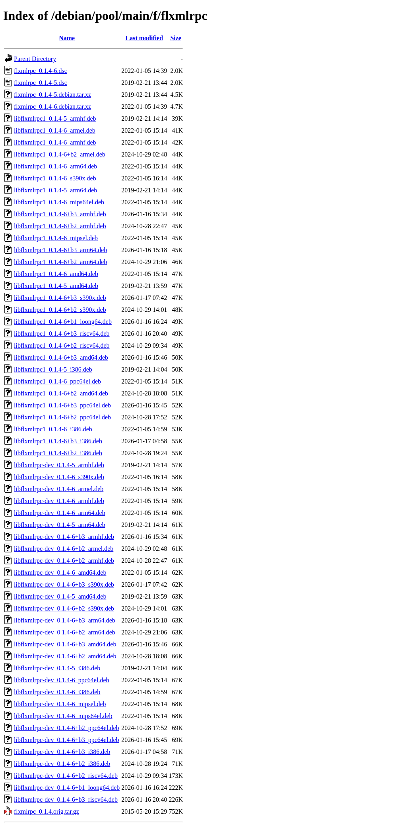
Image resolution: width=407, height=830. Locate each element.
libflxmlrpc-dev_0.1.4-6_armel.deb (58, 488)
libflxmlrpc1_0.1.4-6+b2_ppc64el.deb (62, 417)
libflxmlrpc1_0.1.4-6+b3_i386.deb (58, 441)
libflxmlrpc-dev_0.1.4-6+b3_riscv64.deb (66, 799)
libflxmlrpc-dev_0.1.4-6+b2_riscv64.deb (66, 775)
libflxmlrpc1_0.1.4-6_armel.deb (54, 130)
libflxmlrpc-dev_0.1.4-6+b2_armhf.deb (64, 560)
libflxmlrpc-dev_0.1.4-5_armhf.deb (59, 465)
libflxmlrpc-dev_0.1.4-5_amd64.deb (60, 596)
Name (67, 38)
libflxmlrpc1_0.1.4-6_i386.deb (53, 429)
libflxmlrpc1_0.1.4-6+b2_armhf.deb (60, 226)
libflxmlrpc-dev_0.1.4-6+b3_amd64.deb (65, 644)
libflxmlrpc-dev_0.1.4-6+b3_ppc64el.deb (66, 739)
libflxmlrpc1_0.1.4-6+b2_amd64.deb (61, 393)
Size (175, 38)
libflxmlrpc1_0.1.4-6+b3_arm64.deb (60, 250)
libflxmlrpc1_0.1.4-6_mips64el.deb (59, 202)
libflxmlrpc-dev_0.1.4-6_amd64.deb (60, 572)
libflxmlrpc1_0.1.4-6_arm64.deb (55, 166)
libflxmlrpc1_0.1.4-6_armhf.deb (55, 142)
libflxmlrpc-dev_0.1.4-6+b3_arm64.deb (64, 620)
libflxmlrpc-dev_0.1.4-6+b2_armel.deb (63, 548)
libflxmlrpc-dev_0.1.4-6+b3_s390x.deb (64, 584)
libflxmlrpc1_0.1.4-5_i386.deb (53, 369)
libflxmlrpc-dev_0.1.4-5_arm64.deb (59, 524)
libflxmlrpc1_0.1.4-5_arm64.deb (55, 190)
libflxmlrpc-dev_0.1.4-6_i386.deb (57, 692)
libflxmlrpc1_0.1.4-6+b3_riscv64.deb (62, 333)
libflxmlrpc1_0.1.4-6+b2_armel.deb (59, 154)
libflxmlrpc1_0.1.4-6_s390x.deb (55, 178)
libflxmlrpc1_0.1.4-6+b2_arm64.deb (60, 261)
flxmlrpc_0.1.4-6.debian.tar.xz (52, 106)
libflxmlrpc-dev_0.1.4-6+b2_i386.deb (62, 763)
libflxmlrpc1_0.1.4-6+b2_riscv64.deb (62, 345)
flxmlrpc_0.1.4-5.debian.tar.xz (52, 94)
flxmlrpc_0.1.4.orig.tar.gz (46, 811)
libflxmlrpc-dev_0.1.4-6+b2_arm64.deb (64, 632)
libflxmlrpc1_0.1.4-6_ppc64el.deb (57, 381)
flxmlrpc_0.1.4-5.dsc (40, 82)
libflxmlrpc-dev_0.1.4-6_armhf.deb (59, 500)
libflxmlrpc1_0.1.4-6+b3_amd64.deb (61, 357)
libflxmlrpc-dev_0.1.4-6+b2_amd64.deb (65, 656)
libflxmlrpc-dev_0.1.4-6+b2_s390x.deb (64, 608)
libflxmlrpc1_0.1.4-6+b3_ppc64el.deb (62, 405)
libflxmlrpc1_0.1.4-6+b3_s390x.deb (60, 297)
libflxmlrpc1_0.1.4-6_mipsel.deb (56, 238)
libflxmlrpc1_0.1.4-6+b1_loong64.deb (63, 321)
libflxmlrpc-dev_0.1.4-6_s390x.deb (59, 477)
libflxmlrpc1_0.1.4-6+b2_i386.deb (58, 453)
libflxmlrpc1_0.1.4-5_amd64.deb (56, 285)
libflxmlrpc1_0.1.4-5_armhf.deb (55, 118)
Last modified (144, 38)
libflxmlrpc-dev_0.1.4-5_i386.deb (57, 668)
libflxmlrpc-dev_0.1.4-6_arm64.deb (59, 512)
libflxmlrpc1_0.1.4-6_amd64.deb (56, 273)
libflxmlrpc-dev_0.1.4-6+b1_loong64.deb (67, 787)
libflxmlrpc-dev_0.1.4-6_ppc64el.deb (61, 680)
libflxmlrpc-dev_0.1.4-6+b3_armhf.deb (64, 536)
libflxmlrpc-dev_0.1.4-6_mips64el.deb (63, 716)
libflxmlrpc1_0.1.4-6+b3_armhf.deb (60, 214)
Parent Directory (35, 58)
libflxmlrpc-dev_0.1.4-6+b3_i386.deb (62, 751)
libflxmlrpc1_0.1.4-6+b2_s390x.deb (60, 309)
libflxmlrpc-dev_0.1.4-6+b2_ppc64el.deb (66, 727)
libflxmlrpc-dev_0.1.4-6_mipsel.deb (60, 704)
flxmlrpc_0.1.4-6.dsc (40, 70)
